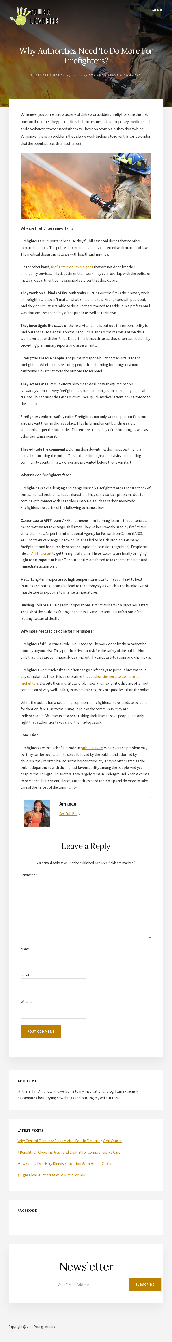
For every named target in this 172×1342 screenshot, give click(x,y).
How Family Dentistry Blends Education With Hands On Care (65, 1164)
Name (25, 949)
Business (40, 75)
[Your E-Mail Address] (107, 1285)
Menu (157, 10)
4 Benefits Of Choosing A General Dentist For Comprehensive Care (68, 1152)
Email (25, 975)
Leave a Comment (124, 75)
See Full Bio (68, 814)
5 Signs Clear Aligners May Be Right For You (51, 1175)
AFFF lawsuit (41, 554)
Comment (29, 875)
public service (92, 748)
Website (26, 1001)
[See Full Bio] (79, 814)
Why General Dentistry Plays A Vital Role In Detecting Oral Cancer (69, 1141)
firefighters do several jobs (72, 267)
